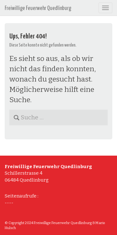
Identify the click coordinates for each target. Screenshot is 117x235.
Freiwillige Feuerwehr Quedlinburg (38, 8)
